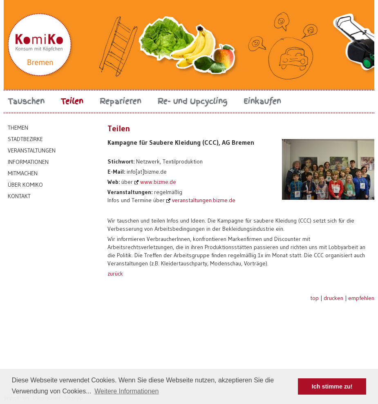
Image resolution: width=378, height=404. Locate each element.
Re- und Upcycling (193, 101)
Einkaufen (262, 101)
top (314, 298)
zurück (115, 273)
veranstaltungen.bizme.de (203, 200)
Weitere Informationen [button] (126, 391)
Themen (18, 127)
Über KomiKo (25, 184)
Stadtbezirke (25, 139)
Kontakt (19, 196)
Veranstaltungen (32, 150)
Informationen (28, 162)
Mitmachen (23, 173)
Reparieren (120, 101)
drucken (333, 298)
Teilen (72, 101)
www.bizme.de (158, 181)
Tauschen (26, 101)
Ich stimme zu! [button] (332, 386)
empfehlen (361, 298)
